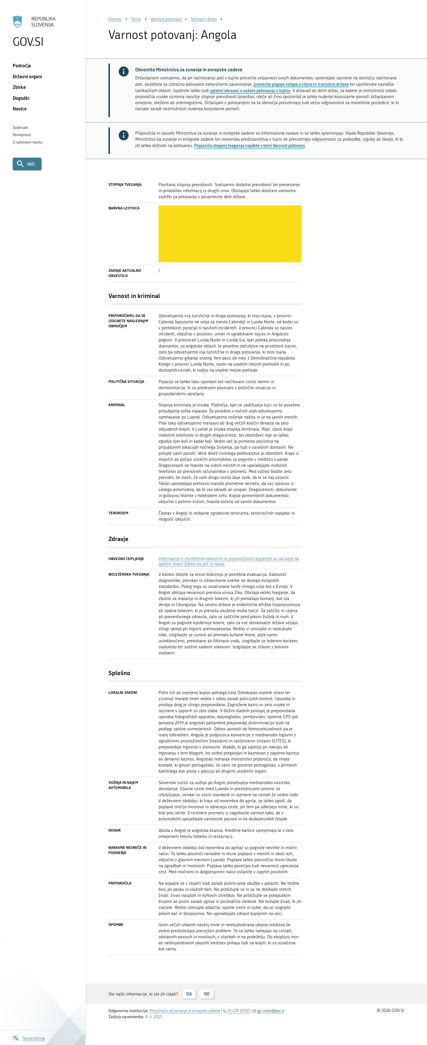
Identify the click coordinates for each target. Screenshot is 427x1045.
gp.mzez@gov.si (270, 1010)
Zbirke (19, 87)
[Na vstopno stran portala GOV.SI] (43, 31)
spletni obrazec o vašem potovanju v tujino (250, 90)
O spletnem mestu (27, 142)
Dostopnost (22, 135)
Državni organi (27, 76)
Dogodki (21, 98)
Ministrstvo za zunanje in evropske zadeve (185, 1010)
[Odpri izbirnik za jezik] (29, 1037)
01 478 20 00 (238, 1010)
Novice (20, 108)
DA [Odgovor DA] (189, 993)
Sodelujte (20, 127)
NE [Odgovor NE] (207, 993)
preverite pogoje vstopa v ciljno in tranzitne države (301, 84)
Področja (22, 65)
